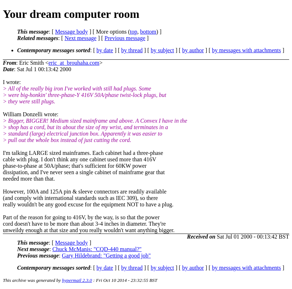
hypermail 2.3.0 (77, 280)
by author (193, 50)
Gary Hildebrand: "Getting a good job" (106, 256)
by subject (162, 50)
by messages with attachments (246, 50)
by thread (132, 50)
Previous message (125, 38)
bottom (148, 32)
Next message (80, 38)
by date (104, 50)
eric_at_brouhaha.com (74, 63)
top (133, 32)
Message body (71, 32)
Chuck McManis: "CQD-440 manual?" (97, 249)
